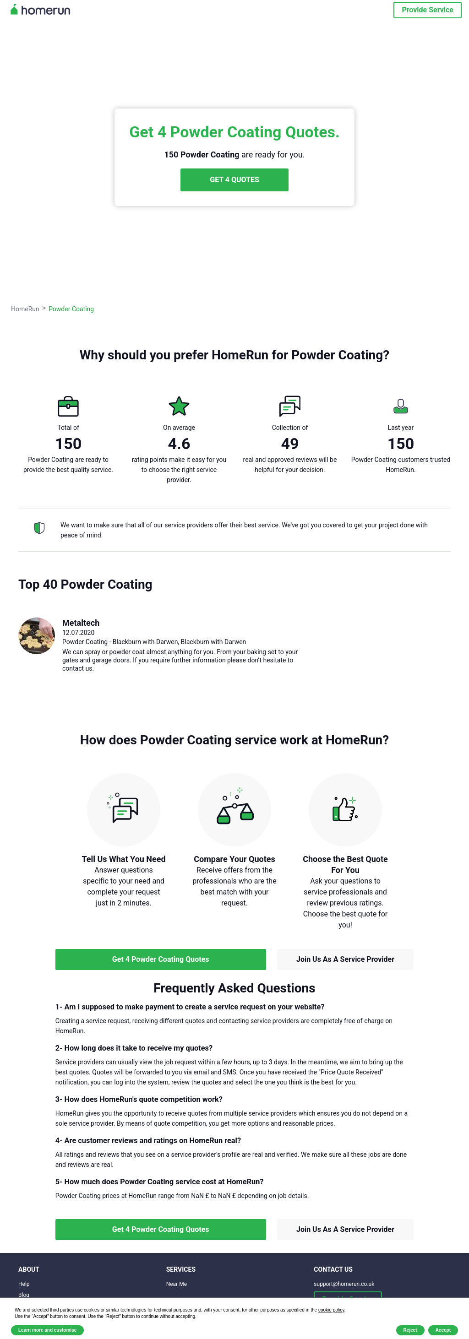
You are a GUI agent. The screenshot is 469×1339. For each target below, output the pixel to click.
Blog (23, 1295)
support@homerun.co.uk (344, 1284)
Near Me (176, 1284)
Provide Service (427, 9)
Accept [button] (443, 1330)
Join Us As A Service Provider (345, 959)
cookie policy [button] (331, 1309)
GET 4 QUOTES (234, 179)
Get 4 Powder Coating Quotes (160, 959)
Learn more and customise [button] (47, 1330)
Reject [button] (410, 1330)
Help (24, 1284)
